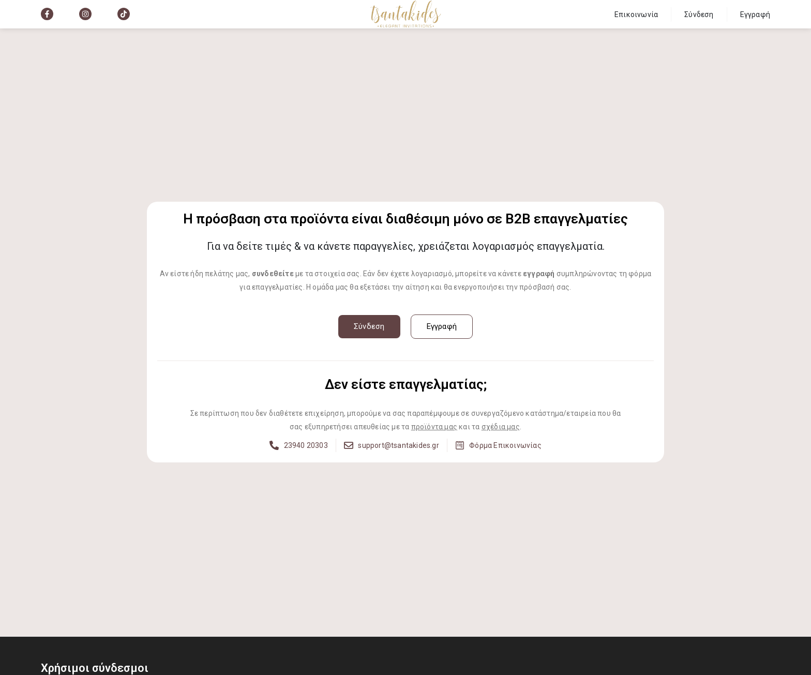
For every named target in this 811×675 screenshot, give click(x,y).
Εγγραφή (755, 14)
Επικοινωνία (636, 14)
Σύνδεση (698, 14)
